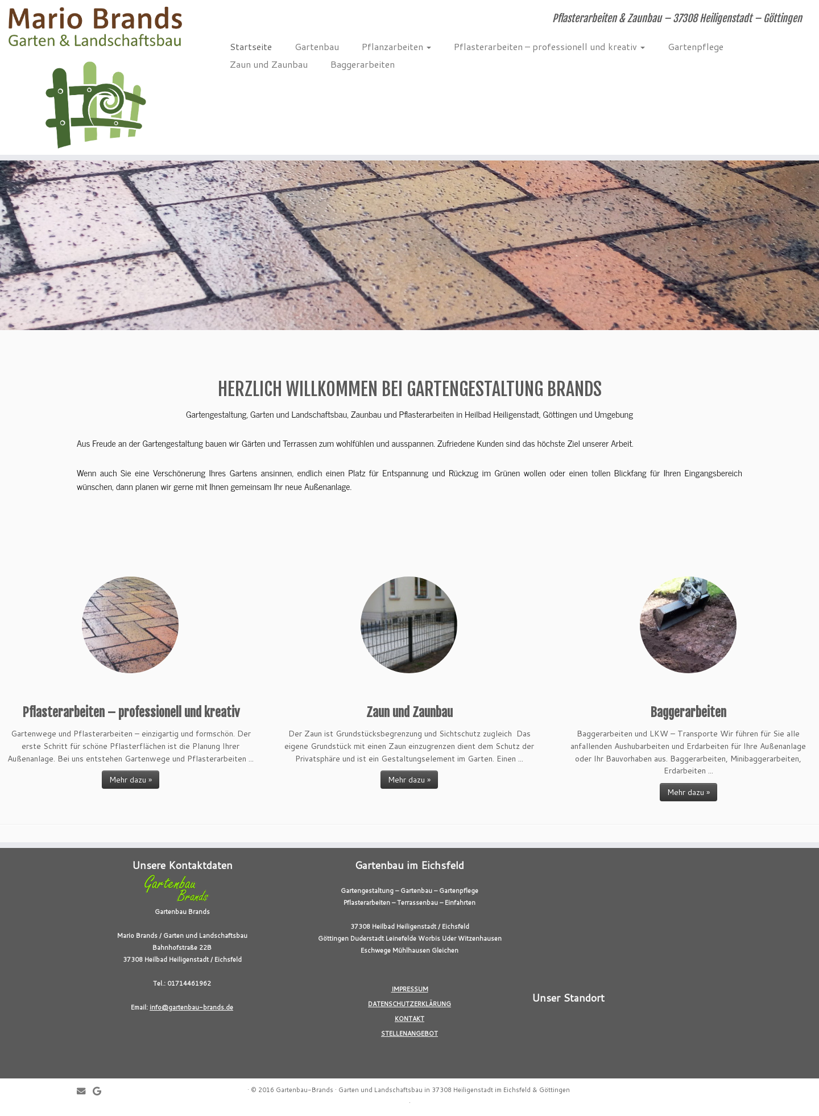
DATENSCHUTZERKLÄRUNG (409, 1003)
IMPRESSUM (409, 989)
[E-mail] (85, 1091)
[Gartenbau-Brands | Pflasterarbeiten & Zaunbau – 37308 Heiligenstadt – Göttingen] (94, 77)
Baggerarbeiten (362, 64)
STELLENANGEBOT (409, 1033)
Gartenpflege (695, 46)
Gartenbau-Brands (304, 1089)
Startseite (251, 46)
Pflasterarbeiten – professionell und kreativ (549, 46)
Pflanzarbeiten (396, 46)
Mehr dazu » (130, 779)
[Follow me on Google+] (101, 1091)
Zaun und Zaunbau (269, 64)
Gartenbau (317, 46)
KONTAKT (409, 1018)
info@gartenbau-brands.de (191, 1007)
